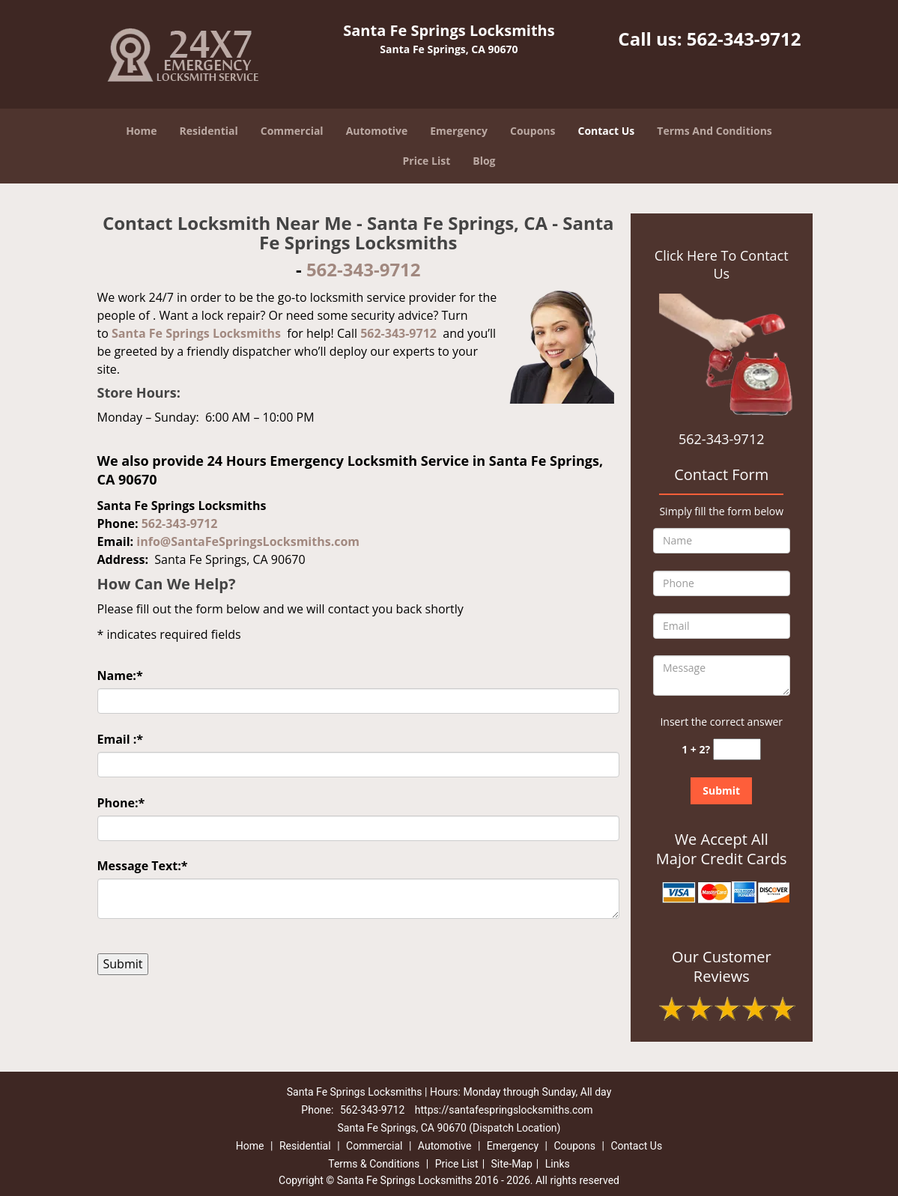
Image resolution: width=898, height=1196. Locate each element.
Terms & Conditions (373, 1164)
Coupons (532, 131)
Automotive (377, 131)
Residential (209, 131)
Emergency (459, 131)
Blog (484, 161)
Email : (120, 739)
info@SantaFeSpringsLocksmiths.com (247, 541)
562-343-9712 (744, 38)
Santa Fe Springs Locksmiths (196, 333)
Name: (120, 675)
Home (141, 131)
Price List (426, 161)
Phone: (121, 803)
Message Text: (142, 865)
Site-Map (512, 1164)
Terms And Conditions (714, 131)
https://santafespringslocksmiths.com (504, 1110)
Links (557, 1164)
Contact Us (606, 131)
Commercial (292, 131)
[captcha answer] (737, 749)
